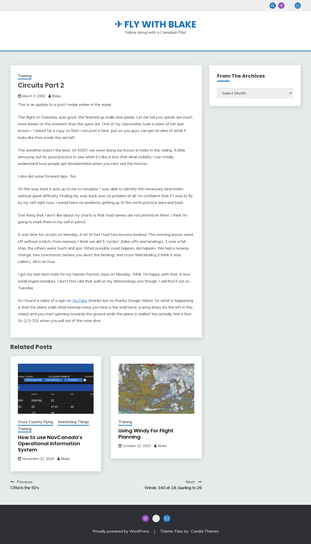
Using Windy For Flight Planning (145, 433)
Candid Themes (205, 531)
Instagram (281, 5)
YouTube (79, 300)
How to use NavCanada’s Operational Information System (50, 443)
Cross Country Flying (35, 421)
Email (298, 5)
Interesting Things (73, 421)
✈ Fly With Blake (155, 24)
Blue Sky (289, 5)
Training (25, 75)
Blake (56, 96)
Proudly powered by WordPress (121, 531)
